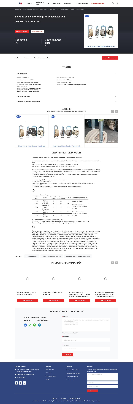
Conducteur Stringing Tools (73, 369)
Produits (22, 9)
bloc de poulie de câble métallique (52, 256)
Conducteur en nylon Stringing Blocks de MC (78, 256)
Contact (48, 379)
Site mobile (63, 398)
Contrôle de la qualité (51, 376)
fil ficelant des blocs (31, 256)
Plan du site (54, 398)
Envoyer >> (92, 390)
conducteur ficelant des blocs (34, 9)
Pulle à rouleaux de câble (72, 376)
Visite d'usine (49, 373)
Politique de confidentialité (75, 398)
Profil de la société (50, 369)
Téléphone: (66, 345)
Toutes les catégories (71, 380)
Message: (65, 316)
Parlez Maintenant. (22, 31)
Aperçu (17, 9)
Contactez (68, 355)
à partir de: (66, 336)
